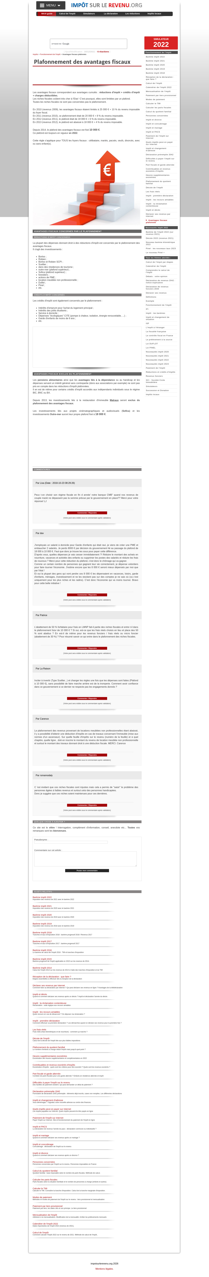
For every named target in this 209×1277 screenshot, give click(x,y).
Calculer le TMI (40, 1191)
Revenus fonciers (154, 376)
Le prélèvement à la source (159, 340)
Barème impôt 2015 (42, 962)
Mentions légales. (105, 1272)
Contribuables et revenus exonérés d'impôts (54, 1068)
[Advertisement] (104, 27)
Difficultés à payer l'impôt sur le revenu (51, 1085)
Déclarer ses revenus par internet (49, 988)
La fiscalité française (156, 331)
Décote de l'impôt (41, 1041)
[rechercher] (84, 44)
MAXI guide (46, 13)
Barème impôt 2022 (42, 900)
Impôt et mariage (41, 1138)
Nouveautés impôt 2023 (157, 364)
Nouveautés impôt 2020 (157, 352)
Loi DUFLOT (152, 344)
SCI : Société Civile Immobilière (155, 381)
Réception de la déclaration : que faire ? (52, 979)
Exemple (150, 301)
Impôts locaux (154, 13)
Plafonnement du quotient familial (49, 1050)
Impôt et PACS (40, 1129)
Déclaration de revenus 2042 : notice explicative (160, 281)
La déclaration (111, 13)
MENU (53, 5)
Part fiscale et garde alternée (47, 1076)
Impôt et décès (40, 997)
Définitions (151, 297)
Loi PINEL (151, 348)
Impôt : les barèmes (155, 313)
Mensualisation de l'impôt (45, 1218)
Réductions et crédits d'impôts (160, 372)
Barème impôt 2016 (42, 953)
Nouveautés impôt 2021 (157, 356)
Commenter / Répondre (87, 513)
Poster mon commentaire (87, 874)
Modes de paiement (42, 1200)
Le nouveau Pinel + (155, 252)
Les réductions (132, 13)
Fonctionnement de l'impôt (50, 54)
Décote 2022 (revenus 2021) (160, 238)
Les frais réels (39, 1032)
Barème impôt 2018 (42, 935)
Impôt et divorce (40, 1156)
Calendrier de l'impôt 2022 (45, 1226)
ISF (147, 323)
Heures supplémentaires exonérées (50, 1059)
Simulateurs (89, 13)
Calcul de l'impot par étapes (159, 262)
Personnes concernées (44, 1165)
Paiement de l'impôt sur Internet (48, 1121)
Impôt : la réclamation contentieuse (49, 1006)
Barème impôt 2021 (42, 909)
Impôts (35, 54)
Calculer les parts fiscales (45, 1182)
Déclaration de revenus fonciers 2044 (157, 288)
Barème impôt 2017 (42, 944)
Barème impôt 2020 (42, 918)
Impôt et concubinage (43, 1147)
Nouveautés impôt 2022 (157, 360)
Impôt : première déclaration (46, 1024)
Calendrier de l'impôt (156, 266)
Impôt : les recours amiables (46, 1015)
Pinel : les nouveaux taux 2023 (161, 248)
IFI (147, 309)
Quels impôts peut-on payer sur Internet (52, 1112)
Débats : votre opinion (156, 276)
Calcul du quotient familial (45, 1174)
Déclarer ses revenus (156, 293)
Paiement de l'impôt (155, 368)
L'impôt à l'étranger (155, 327)
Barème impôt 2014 (42, 971)
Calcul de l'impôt (67, 13)
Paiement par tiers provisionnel (48, 1209)
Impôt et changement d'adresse (48, 1103)
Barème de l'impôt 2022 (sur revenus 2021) (159, 233)
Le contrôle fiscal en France (159, 335)
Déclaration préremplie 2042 (46, 1094)
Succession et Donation (157, 390)
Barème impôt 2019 (42, 926)
